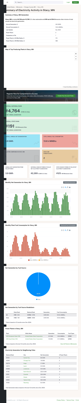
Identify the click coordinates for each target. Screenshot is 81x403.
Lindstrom (30, 369)
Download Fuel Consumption (68, 225)
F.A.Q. (77, 400)
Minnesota (25, 7)
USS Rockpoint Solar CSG (18, 336)
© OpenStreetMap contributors (70, 87)
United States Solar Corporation (38, 336)
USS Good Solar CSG (17, 339)
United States (16, 7)
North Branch (31, 371)
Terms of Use (70, 400)
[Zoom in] (76, 53)
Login (68, 2)
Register (75, 2)
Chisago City (31, 360)
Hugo (29, 363)
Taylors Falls (31, 380)
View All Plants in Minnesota (68, 344)
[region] (3, 200)
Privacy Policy (61, 400)
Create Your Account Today (65, 96)
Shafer (29, 377)
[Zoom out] (76, 56)
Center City (31, 358)
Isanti (29, 366)
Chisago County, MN (35, 7)
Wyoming (30, 382)
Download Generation (69, 182)
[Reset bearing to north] (76, 59)
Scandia (30, 374)
